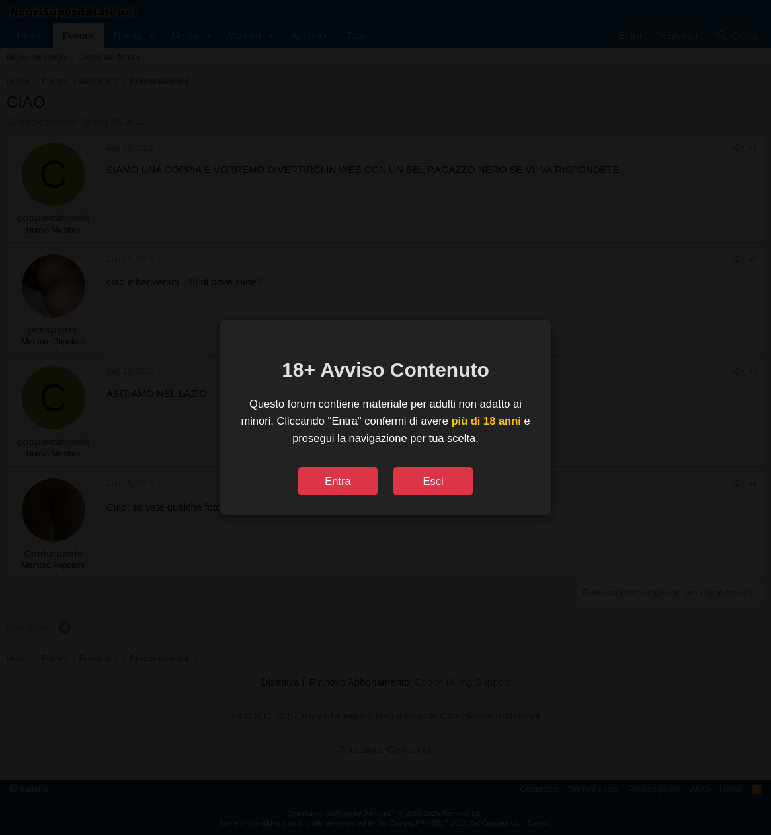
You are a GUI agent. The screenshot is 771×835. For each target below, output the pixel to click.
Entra (337, 481)
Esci (433, 481)
